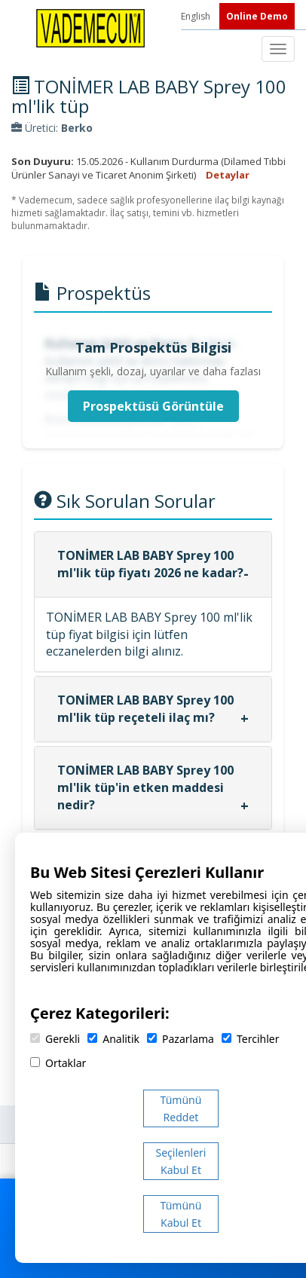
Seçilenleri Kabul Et (181, 1161)
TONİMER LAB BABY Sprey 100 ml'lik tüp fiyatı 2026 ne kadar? (150, 564)
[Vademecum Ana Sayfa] (90, 27)
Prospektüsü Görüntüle (153, 406)
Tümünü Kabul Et (181, 1214)
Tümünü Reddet (181, 1108)
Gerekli (55, 1039)
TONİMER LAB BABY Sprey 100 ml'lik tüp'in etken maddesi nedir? (145, 787)
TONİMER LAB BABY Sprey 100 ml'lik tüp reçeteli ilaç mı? (145, 709)
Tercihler (250, 1039)
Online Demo (257, 16)
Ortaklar (58, 1063)
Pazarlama (180, 1039)
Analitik (113, 1039)
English (197, 16)
